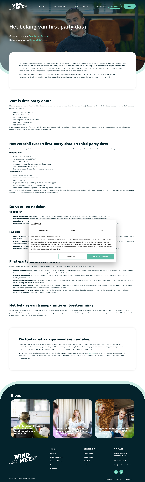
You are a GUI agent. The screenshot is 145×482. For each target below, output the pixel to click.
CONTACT (118, 449)
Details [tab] (72, 230)
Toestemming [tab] (43, 230)
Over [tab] (101, 230)
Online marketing (60, 6)
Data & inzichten (81, 6)
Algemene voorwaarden (113, 479)
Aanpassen (72, 257)
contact (92, 353)
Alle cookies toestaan (100, 257)
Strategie (42, 6)
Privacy (128, 479)
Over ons (100, 6)
